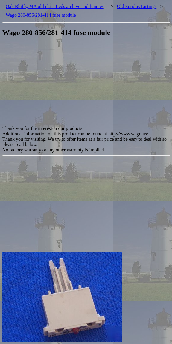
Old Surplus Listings (136, 6)
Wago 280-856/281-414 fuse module (41, 15)
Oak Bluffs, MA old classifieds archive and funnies (55, 6)
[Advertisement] (87, 84)
